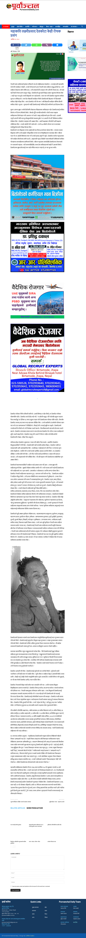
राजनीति (27, 26)
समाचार (34, 911)
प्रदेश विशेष (20, 26)
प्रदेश (33, 914)
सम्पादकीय (65, 26)
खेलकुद (42, 26)
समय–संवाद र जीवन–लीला (34, 841)
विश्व (46, 914)
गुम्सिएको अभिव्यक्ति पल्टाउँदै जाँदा (54, 824)
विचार (46, 917)
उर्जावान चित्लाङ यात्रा (52, 841)
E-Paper (5, 26)
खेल (46, 907)
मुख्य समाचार (35, 907)
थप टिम (75, 922)
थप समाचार (74, 26)
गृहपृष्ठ (12, 26)
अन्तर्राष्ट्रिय (57, 26)
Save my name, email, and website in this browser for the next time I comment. (31, 886)
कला (46, 911)
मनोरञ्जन (35, 26)
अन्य (33, 917)
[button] (82, 26)
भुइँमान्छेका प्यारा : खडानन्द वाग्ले (56, 802)
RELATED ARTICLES (17, 808)
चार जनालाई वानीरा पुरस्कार (15, 824)
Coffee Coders (30, 935)
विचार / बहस (49, 26)
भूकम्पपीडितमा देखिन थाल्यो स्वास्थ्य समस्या (20, 802)
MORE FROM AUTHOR (35, 808)
